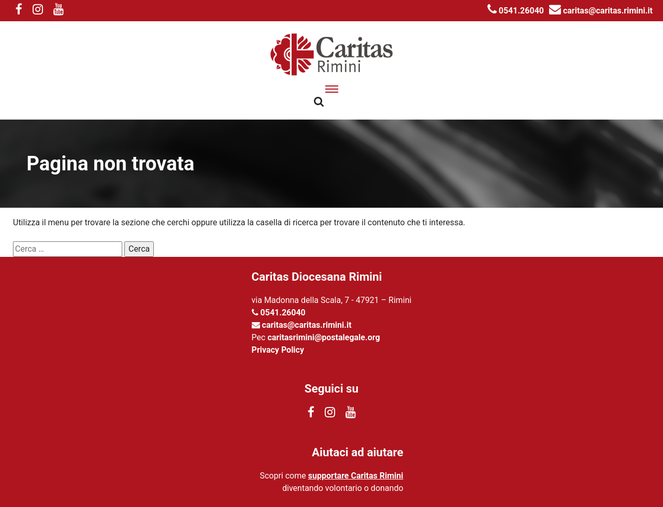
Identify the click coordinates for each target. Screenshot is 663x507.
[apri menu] (331, 89)
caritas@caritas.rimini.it (601, 11)
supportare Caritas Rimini (355, 476)
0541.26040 (515, 11)
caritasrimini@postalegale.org (323, 337)
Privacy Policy (278, 350)
